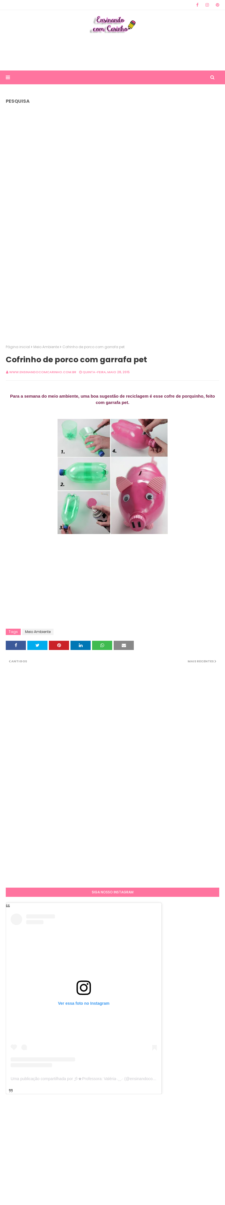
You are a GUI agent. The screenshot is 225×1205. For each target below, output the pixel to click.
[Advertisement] (112, 52)
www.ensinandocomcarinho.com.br (42, 372)
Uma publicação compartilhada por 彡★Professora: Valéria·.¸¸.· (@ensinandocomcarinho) (91, 1078)
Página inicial (18, 346)
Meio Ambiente (46, 346)
